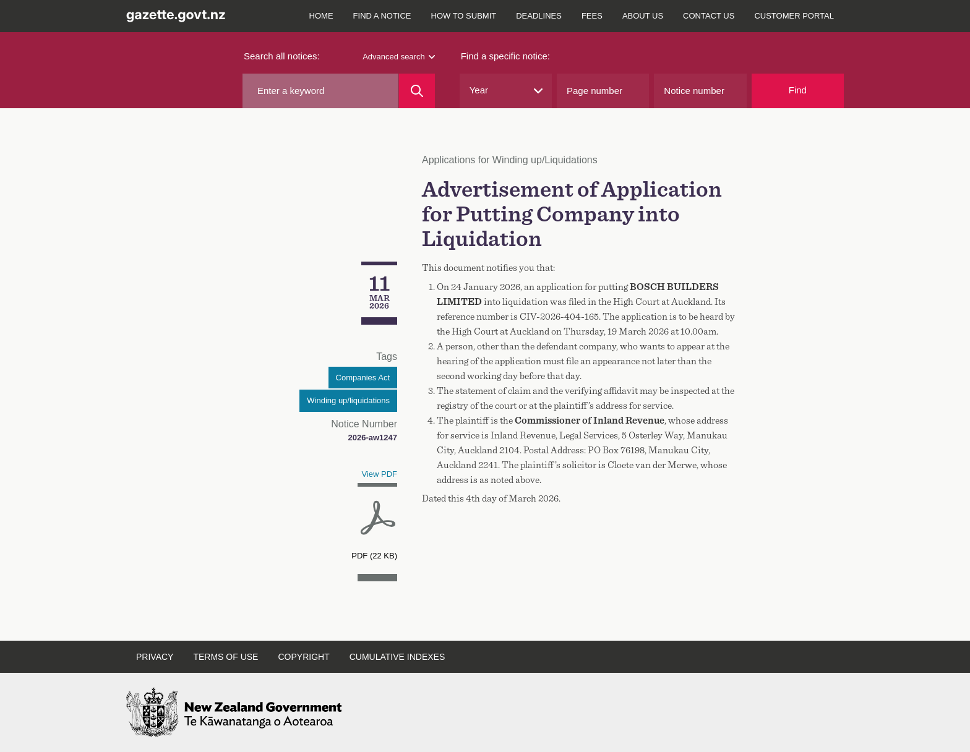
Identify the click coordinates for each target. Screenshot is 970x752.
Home (321, 15)
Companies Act (363, 377)
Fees (592, 15)
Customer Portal (794, 15)
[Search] (416, 91)
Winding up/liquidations (348, 400)
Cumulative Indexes (397, 657)
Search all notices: (282, 56)
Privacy (154, 657)
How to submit (464, 15)
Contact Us (708, 15)
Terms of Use (225, 657)
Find (798, 90)
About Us (642, 15)
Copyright (303, 657)
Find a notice (382, 15)
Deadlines (539, 15)
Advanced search (398, 56)
